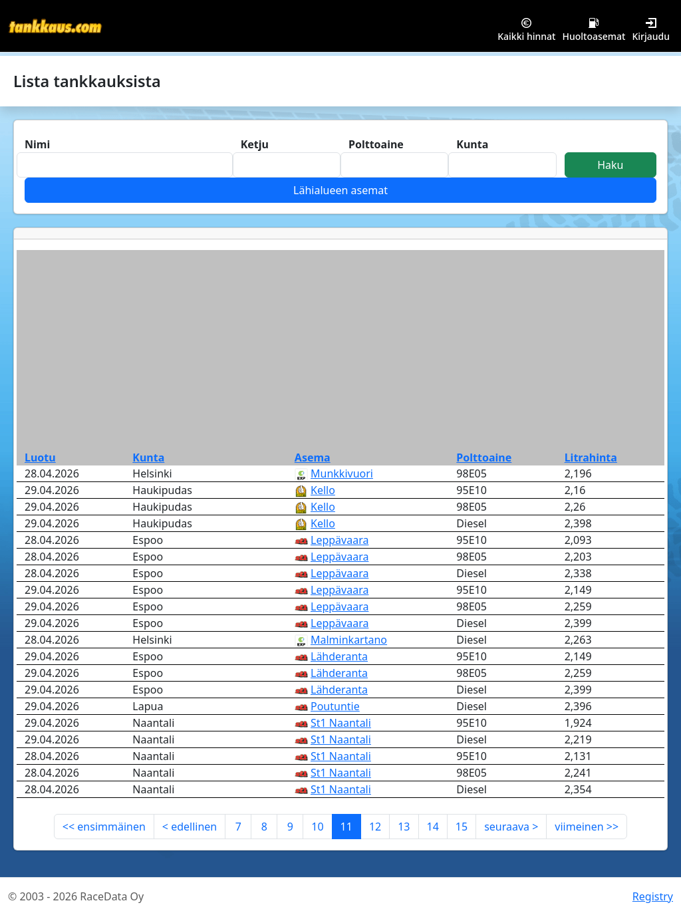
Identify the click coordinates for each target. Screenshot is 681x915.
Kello (323, 490)
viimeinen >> (586, 826)
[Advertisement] (340, 350)
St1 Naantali (341, 723)
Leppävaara (339, 540)
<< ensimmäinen (104, 826)
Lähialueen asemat (340, 190)
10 (317, 826)
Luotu (40, 457)
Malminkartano (349, 639)
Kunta (148, 457)
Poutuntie (335, 706)
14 (433, 826)
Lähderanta (339, 656)
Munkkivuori (342, 473)
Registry (652, 896)
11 (346, 826)
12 (375, 826)
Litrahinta (591, 457)
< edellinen (189, 826)
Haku (610, 165)
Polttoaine (483, 457)
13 (404, 826)
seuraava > (511, 826)
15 (462, 826)
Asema (313, 457)
